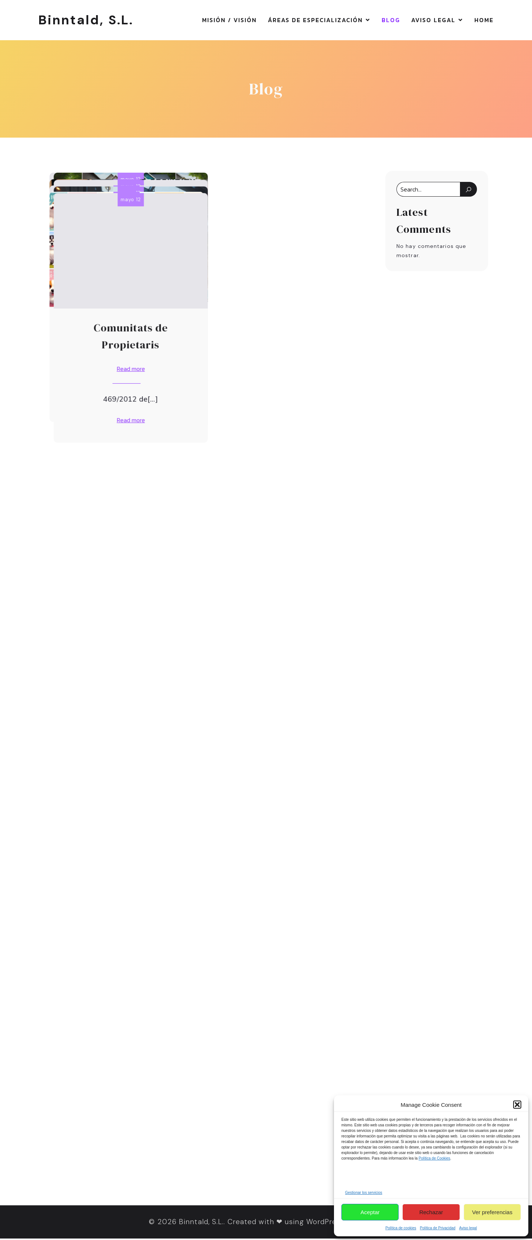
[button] (517, 1104)
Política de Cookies (434, 1158)
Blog (391, 20)
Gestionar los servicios (363, 1193)
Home (484, 20)
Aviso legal (468, 1228)
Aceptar (370, 1212)
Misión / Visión (229, 20)
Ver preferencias (492, 1212)
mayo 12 (126, 180)
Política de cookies (400, 1228)
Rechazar (431, 1212)
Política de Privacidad (438, 1228)
